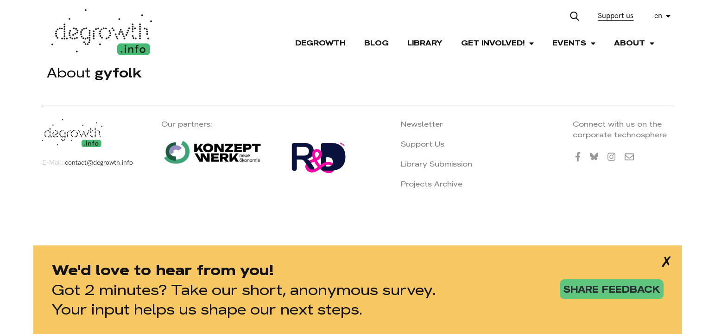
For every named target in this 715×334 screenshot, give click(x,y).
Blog (376, 43)
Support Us (422, 144)
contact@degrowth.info (99, 163)
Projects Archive (431, 184)
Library (425, 43)
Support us (615, 16)
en (658, 16)
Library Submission (436, 164)
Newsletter (422, 124)
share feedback (611, 289)
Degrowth (320, 43)
